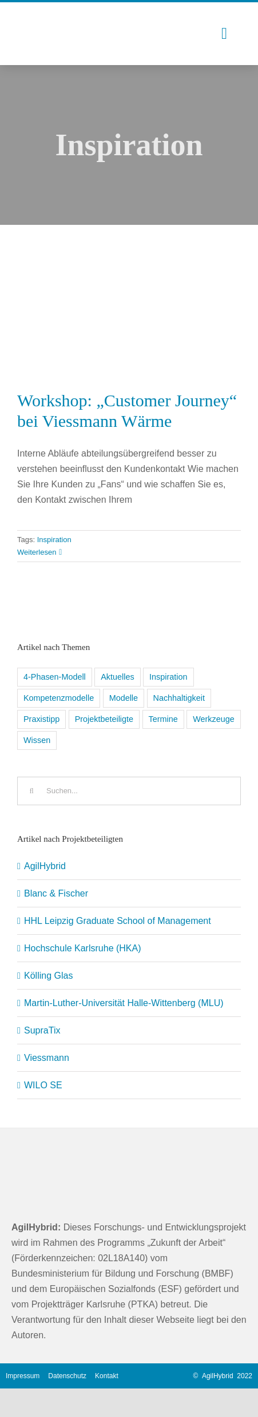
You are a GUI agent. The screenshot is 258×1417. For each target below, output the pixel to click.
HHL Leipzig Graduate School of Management (117, 921)
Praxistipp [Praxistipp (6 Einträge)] (41, 719)
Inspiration (54, 539)
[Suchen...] (129, 791)
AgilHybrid (45, 866)
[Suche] (31, 791)
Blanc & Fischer (56, 893)
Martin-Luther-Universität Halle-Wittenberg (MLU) (124, 1003)
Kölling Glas (48, 975)
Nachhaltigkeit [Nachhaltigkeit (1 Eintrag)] (179, 698)
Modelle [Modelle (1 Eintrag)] (123, 698)
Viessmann (46, 1058)
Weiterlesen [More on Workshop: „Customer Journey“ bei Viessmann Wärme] (36, 552)
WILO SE (43, 1085)
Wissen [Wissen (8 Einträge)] (36, 740)
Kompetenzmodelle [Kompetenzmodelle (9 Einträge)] (58, 698)
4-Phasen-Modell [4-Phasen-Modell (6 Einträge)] (54, 676)
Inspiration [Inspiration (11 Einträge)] (168, 676)
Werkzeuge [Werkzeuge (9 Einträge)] (214, 719)
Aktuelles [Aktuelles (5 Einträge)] (117, 676)
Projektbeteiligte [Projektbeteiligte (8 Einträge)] (104, 719)
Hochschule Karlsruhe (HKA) (82, 948)
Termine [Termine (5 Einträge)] (163, 719)
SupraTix (42, 1030)
